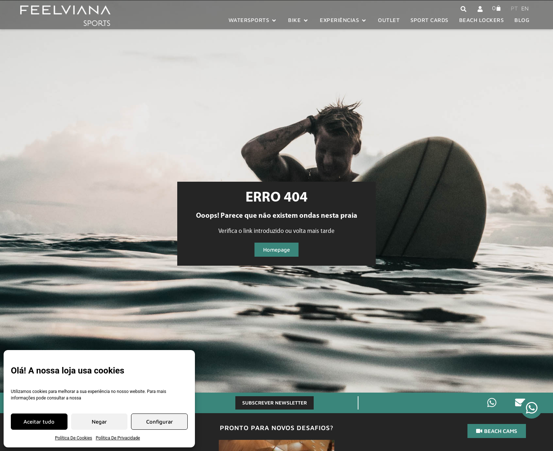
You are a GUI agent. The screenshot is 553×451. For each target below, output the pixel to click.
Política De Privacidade (118, 438)
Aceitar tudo (39, 422)
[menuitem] (512, 8)
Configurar (159, 422)
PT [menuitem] (514, 8)
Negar (99, 422)
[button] (253, 20)
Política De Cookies (73, 438)
